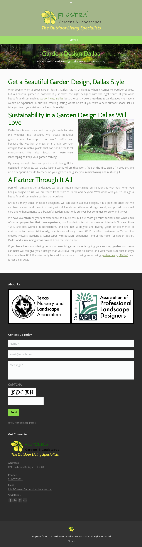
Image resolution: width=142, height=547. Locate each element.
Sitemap (24, 422)
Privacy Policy (13, 422)
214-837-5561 (15, 479)
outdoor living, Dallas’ (51, 98)
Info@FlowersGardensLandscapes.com (30, 489)
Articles (33, 422)
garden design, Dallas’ (115, 255)
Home (40, 61)
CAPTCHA (15, 385)
